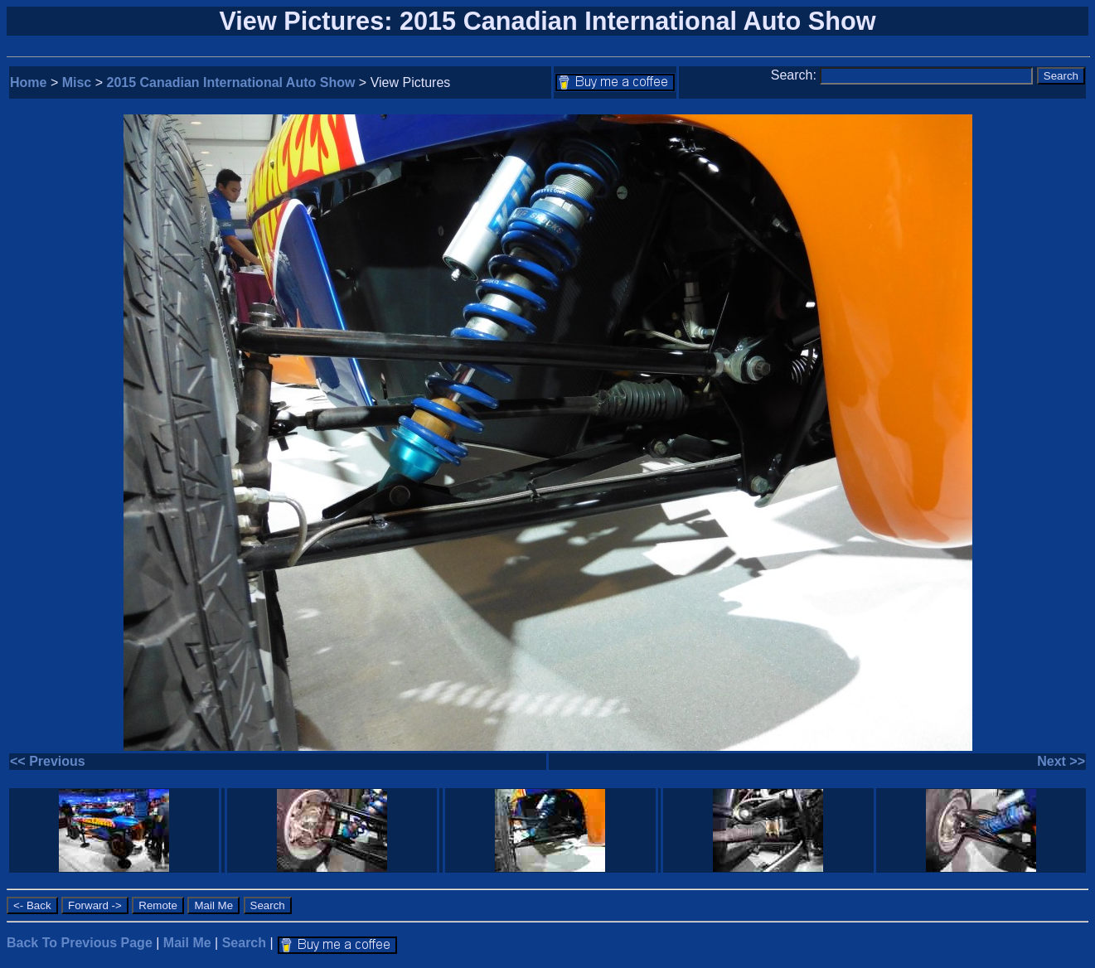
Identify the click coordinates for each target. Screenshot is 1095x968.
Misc (77, 82)
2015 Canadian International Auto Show (231, 82)
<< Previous (47, 761)
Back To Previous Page (80, 943)
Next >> (1061, 761)
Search (244, 943)
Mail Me (187, 943)
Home (28, 82)
